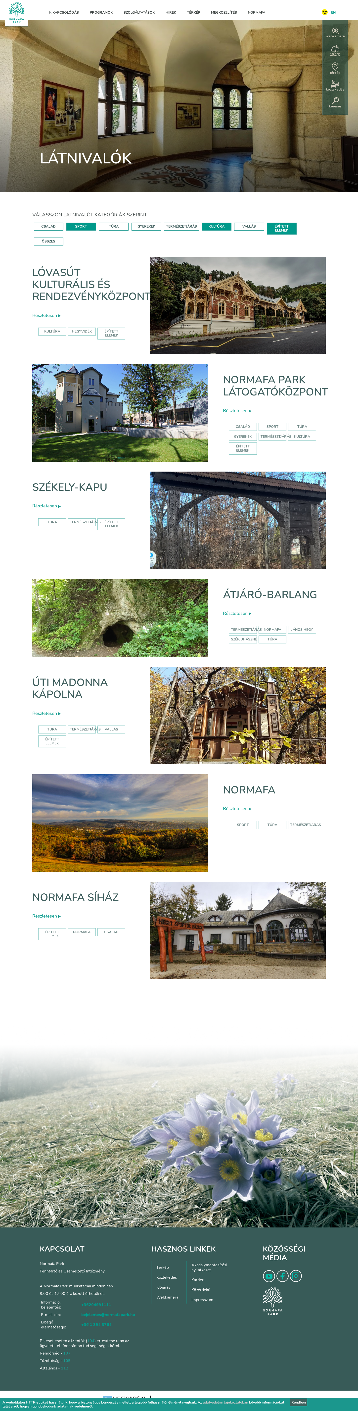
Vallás (111, 729)
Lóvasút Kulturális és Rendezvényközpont (91, 285)
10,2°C (335, 51)
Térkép (193, 12)
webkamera (335, 33)
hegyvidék (82, 331)
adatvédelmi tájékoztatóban (225, 1402)
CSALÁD (48, 226)
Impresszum (202, 1300)
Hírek (171, 12)
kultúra (52, 331)
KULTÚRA (216, 226)
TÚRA (114, 226)
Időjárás (163, 1287)
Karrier (197, 1280)
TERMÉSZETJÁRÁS (181, 226)
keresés (335, 103)
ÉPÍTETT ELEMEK (282, 228)
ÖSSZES (48, 241)
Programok (101, 12)
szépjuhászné (244, 639)
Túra (302, 426)
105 (67, 1360)
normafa (272, 629)
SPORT (81, 226)
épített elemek (111, 333)
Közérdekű (200, 1290)
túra (272, 639)
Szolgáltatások (139, 12)
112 (64, 1368)
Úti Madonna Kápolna (70, 689)
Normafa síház (75, 897)
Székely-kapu (69, 487)
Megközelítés (224, 12)
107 (67, 1353)
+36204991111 (96, 1305)
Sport (272, 426)
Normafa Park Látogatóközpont (275, 386)
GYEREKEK (146, 226)
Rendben (298, 1402)
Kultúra (302, 436)
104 (90, 1341)
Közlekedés (166, 1277)
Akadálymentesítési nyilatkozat (209, 1267)
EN (333, 12)
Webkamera (167, 1297)
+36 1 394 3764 (96, 1324)
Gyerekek (243, 436)
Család (243, 426)
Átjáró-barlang (270, 595)
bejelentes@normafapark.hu (108, 1314)
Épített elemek (243, 448)
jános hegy (302, 629)
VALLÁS (249, 226)
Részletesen (46, 315)
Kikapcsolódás (64, 12)
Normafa (256, 12)
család (111, 932)
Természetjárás (276, 436)
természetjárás (246, 629)
